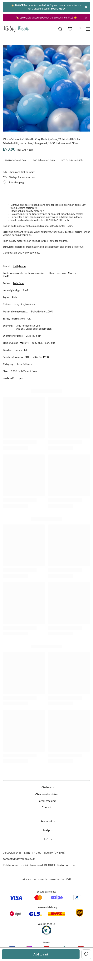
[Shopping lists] (70, 29)
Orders (46, 787)
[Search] (60, 29)
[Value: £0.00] (79, 29)
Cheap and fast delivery (22, 171)
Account (46, 821)
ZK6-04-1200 (41, 357)
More (71, 273)
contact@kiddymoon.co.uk (19, 858)
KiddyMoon (19, 266)
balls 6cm (18, 283)
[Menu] (88, 29)
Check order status (46, 794)
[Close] (86, 7)
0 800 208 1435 (12, 852)
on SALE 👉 (70, 17)
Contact (46, 807)
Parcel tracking (46, 800)
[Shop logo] (16, 29)
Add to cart (40, 954)
